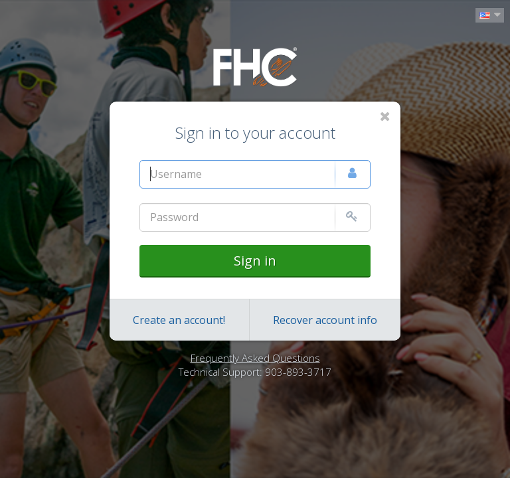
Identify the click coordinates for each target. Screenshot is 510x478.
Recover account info (325, 320)
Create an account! (179, 320)
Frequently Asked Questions (255, 357)
